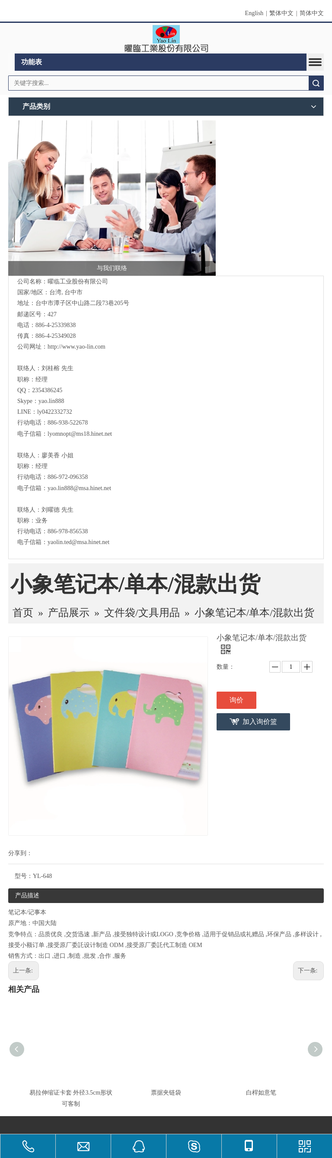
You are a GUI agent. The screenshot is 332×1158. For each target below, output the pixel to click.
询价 (236, 700)
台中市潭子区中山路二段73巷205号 (82, 303)
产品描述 (27, 895)
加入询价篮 (260, 721)
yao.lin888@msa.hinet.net (79, 488)
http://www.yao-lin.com (76, 346)
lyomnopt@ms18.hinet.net (80, 434)
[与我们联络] (112, 198)
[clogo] (166, 38)
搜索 (316, 83)
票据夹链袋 (166, 1092)
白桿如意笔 (261, 1092)
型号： (24, 876)
